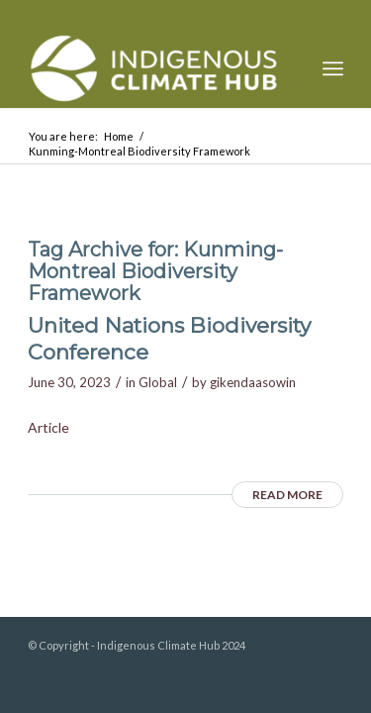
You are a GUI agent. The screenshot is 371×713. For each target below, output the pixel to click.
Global (158, 382)
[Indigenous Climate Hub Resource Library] (154, 68)
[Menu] (333, 68)
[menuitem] (333, 68)
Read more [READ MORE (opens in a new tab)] (287, 494)
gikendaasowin (253, 382)
